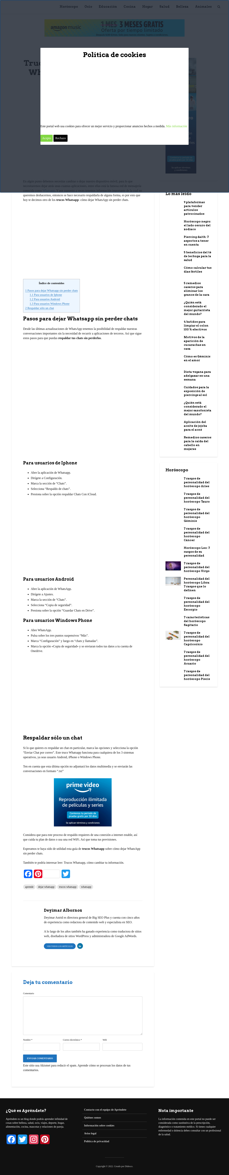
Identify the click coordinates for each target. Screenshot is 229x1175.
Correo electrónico (72, 1040)
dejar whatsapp (46, 886)
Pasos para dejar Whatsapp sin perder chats (51, 290)
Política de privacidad (96, 1141)
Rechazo (60, 138)
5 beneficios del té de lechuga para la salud (197, 256)
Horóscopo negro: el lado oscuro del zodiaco (197, 225)
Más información (176, 126)
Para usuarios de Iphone (46, 294)
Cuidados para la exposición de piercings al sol (196, 391)
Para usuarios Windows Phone (49, 303)
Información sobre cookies (99, 1125)
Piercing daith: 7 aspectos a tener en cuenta (196, 240)
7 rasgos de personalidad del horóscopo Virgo (197, 567)
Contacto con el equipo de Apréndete (105, 1109)
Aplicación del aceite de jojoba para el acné (195, 425)
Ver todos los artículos (60, 946)
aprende (29, 886)
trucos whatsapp (68, 886)
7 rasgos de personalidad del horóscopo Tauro (197, 497)
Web (105, 1040)
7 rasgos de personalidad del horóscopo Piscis (197, 675)
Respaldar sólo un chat (39, 308)
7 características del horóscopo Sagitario (196, 621)
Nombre (27, 1040)
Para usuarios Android (45, 299)
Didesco (128, 1166)
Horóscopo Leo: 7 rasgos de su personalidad (197, 551)
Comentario (28, 993)
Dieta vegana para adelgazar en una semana (197, 375)
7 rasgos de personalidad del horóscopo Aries (197, 482)
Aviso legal (90, 1133)
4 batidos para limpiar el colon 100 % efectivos (196, 325)
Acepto (46, 138)
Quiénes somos (92, 1117)
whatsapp (86, 886)
